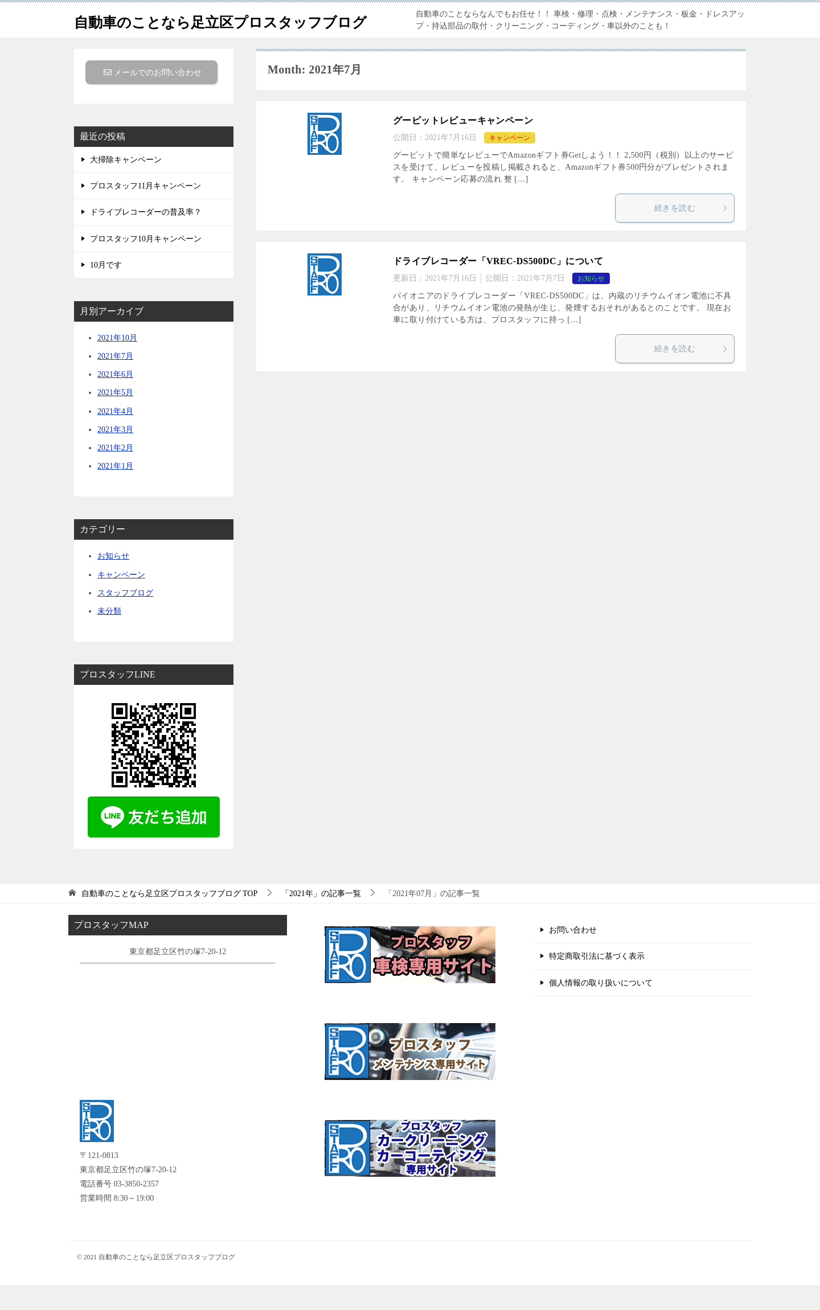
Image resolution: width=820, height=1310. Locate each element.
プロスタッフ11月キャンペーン (145, 211)
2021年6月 (115, 399)
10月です (106, 290)
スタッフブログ (125, 618)
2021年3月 (115, 454)
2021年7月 (115, 381)
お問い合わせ (573, 955)
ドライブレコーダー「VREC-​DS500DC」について (498, 286)
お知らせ (591, 303)
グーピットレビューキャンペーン (463, 145)
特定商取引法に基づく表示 (597, 981)
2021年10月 (117, 363)
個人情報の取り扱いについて (601, 1008)
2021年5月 (115, 417)
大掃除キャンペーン (126, 184)
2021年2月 (115, 473)
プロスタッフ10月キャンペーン (146, 264)
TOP (169, 918)
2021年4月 (115, 436)
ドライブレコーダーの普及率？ (146, 237)
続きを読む (691, 233)
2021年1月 (115, 491)
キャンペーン (509, 163)
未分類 (109, 636)
